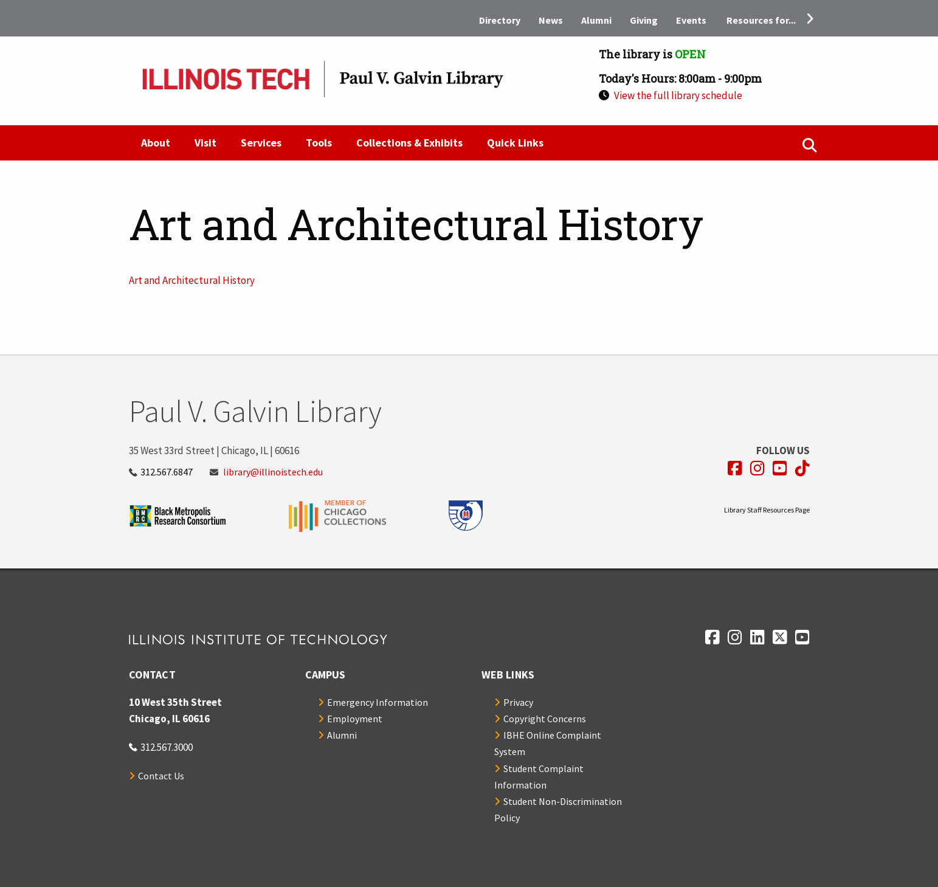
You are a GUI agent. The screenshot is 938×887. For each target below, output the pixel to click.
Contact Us (161, 776)
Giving (644, 20)
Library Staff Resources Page (767, 509)
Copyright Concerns (544, 719)
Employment (354, 719)
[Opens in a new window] (735, 468)
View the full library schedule (678, 95)
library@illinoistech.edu (273, 472)
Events (691, 20)
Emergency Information (377, 702)
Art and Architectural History (192, 280)
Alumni (596, 20)
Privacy (518, 702)
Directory (499, 20)
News (551, 20)
